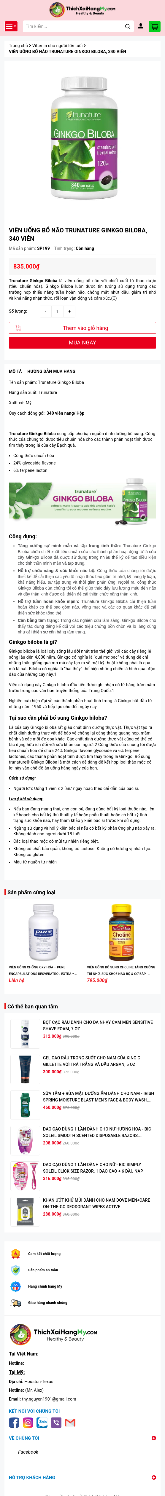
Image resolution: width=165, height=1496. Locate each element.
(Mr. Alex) (34, 1390)
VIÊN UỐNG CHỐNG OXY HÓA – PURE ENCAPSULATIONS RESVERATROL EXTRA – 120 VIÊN (41, 973)
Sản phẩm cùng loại (31, 892)
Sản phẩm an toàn (43, 1270)
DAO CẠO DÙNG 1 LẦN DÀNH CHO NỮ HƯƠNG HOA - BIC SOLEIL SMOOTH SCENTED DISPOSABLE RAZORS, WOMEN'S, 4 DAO (97, 1135)
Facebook (28, 1452)
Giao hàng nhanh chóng (47, 1303)
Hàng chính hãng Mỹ (45, 1286)
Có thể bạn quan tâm (32, 1006)
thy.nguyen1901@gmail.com (49, 1399)
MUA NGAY (82, 342)
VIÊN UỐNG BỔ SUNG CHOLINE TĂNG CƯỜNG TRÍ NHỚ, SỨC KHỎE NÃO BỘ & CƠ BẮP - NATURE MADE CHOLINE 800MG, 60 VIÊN (121, 973)
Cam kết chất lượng (44, 1254)
